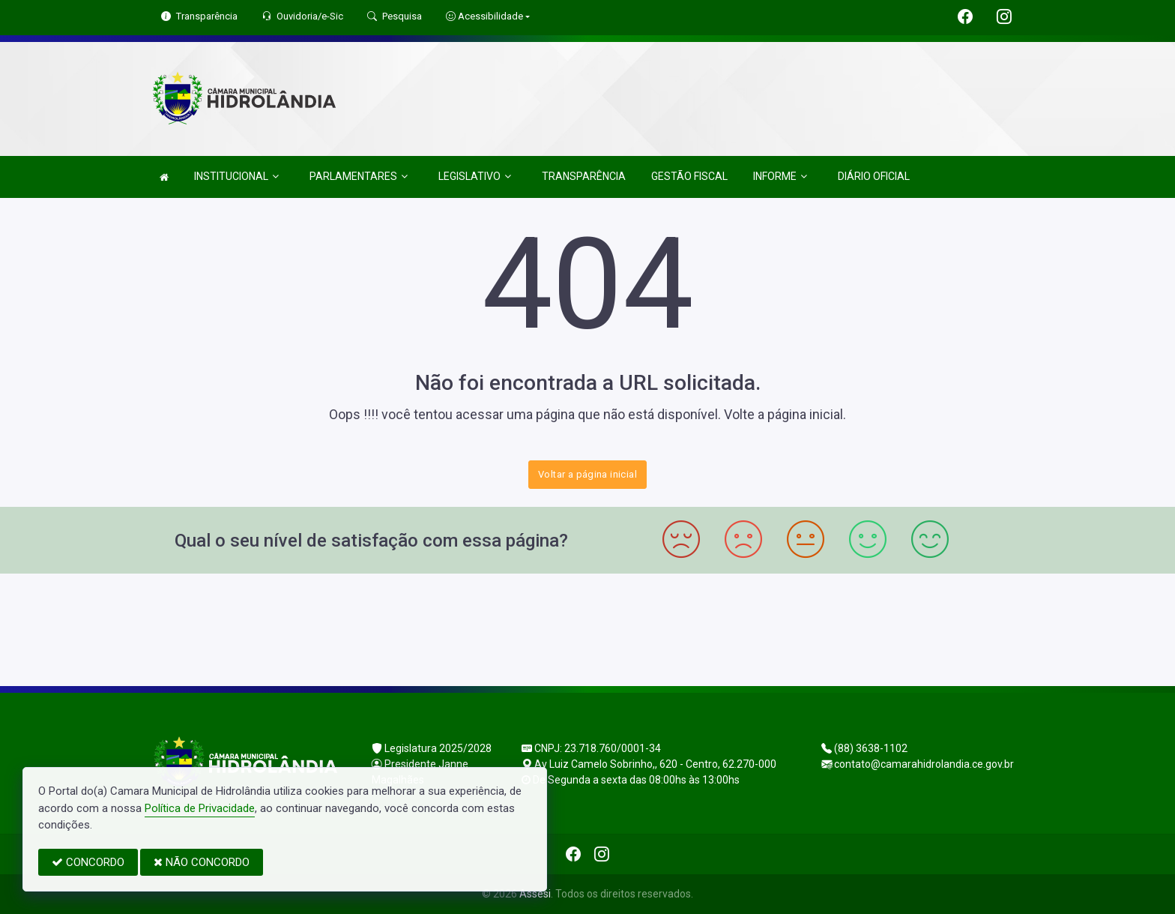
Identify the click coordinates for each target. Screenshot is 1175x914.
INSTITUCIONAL (236, 176)
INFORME (780, 176)
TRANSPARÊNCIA (584, 176)
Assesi (535, 894)
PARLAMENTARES (358, 176)
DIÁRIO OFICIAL (874, 176)
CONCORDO (88, 862)
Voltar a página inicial (587, 474)
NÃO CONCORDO (202, 862)
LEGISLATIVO (474, 176)
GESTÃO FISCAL (689, 176)
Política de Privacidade (200, 808)
